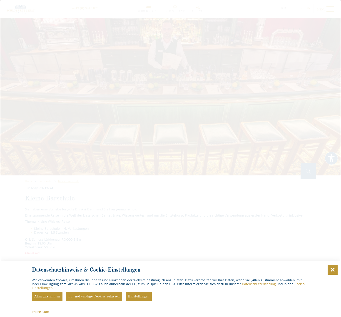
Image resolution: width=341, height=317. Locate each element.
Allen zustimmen (47, 296)
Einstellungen (138, 296)
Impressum (40, 312)
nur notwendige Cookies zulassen (94, 296)
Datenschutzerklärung (259, 284)
